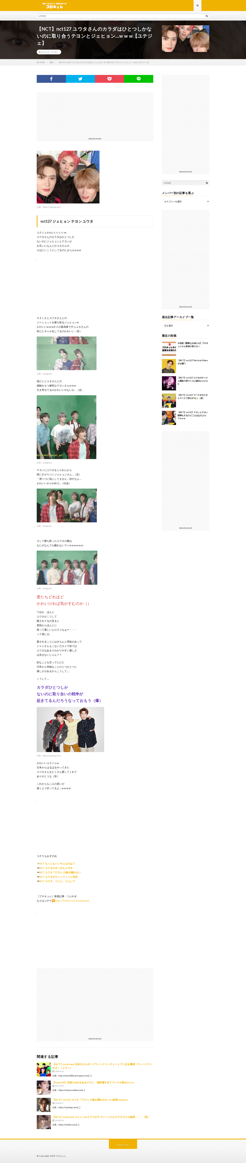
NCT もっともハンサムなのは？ (57, 863)
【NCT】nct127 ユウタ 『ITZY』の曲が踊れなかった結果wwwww (90, 1099)
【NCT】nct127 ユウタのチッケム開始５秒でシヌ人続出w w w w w (193, 380)
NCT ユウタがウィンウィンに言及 (58, 876)
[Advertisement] (95, 114)
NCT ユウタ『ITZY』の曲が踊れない (60, 872)
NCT (56, 52)
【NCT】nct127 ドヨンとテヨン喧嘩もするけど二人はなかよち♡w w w (193, 415)
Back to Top (123, 1145)
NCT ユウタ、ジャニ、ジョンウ (57, 881)
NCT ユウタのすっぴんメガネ (56, 867)
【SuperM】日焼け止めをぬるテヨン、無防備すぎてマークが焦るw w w (93, 1082)
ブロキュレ (61, 1156)
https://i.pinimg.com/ (52, 207)
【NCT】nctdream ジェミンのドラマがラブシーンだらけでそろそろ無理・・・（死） (101, 1116)
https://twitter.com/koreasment (72, 900)
